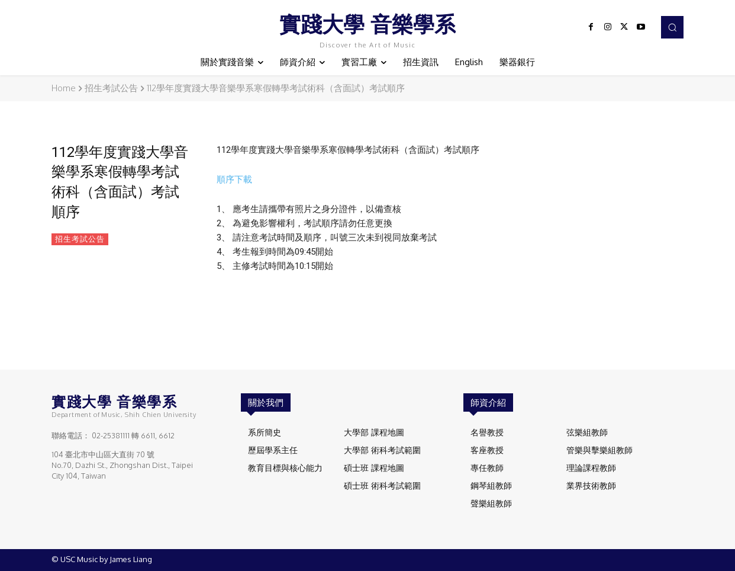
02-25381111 (111, 435)
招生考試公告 (111, 88)
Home (63, 88)
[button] (672, 27)
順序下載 (234, 179)
